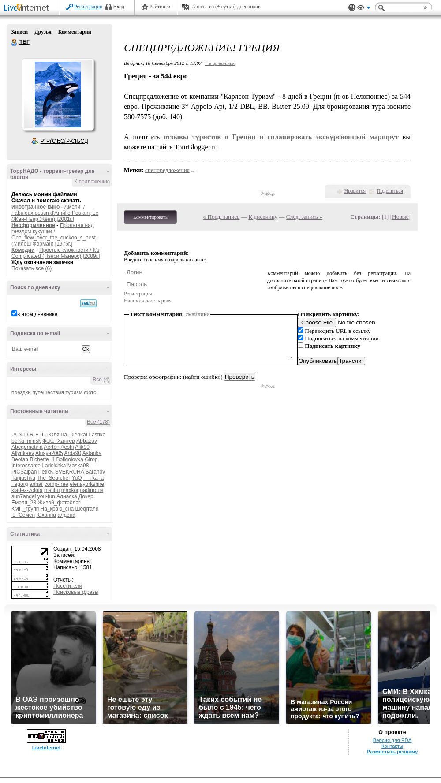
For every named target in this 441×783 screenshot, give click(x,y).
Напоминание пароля (148, 301)
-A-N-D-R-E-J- (28, 435)
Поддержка (351, 7)
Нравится (355, 191)
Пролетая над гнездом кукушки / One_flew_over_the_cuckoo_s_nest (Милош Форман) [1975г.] (53, 234)
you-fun (46, 496)
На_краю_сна (57, 509)
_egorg (19, 484)
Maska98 (78, 465)
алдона (66, 515)
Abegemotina (27, 447)
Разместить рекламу (392, 751)
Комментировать (150, 217)
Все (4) (101, 380)
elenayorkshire (87, 484)
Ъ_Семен (23, 515)
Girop (91, 459)
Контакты (392, 746)
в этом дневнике (37, 314)
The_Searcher (53, 478)
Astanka (91, 453)
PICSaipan (24, 472)
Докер (85, 496)
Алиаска (66, 496)
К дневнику (262, 216)
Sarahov (95, 472)
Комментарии (74, 32)
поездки (21, 392)
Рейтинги (160, 7)
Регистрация (88, 7)
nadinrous (91, 490)
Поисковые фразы (75, 592)
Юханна (46, 515)
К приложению (92, 182)
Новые (400, 216)
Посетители (67, 586)
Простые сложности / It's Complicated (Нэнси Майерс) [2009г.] (55, 253)
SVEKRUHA (69, 472)
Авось (198, 7)
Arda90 (72, 453)
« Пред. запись (221, 216)
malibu (52, 490)
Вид (363, 8)
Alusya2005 (49, 453)
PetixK (46, 472)
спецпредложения (167, 170)
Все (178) (98, 422)
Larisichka (54, 465)
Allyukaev (22, 453)
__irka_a (93, 478)
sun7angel (23, 496)
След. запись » (304, 216)
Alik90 (82, 447)
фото (90, 392)
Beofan (19, 459)
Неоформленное (33, 225)
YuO (76, 478)
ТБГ (14, 42)
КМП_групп (25, 509)
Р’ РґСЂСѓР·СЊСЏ (64, 141)
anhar (36, 484)
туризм (73, 392)
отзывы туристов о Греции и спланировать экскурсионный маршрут (281, 137)
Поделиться (390, 191)
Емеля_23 (23, 503)
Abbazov (86, 441)
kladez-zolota (27, 490)
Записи (19, 32)
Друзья (42, 32)
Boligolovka (69, 459)
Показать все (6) (31, 268)
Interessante (26, 465)
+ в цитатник (220, 63)
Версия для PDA (392, 740)
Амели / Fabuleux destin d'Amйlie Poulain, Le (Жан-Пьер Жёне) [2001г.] (54, 213)
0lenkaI (78, 435)
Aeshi (67, 447)
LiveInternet (28, 8)
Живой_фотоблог (58, 503)
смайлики (198, 314)
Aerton (51, 447)
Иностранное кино (35, 207)
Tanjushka (23, 478)
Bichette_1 (42, 459)
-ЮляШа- (57, 435)
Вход (118, 7)
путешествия (48, 392)
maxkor (69, 490)
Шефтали (86, 509)
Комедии (22, 250)
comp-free (56, 484)
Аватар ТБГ (58, 94)
